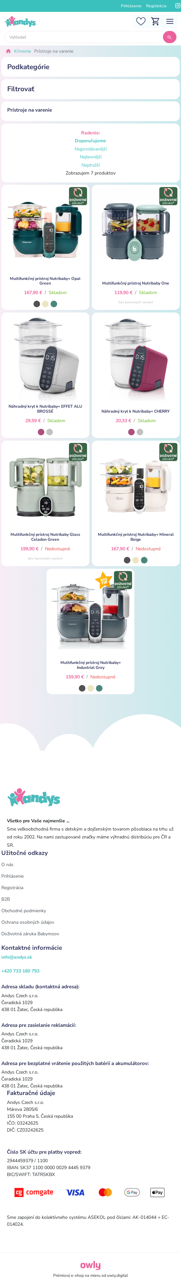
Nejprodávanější (91, 149)
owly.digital (117, 1275)
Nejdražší (90, 165)
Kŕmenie (22, 51)
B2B (5, 899)
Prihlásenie (131, 6)
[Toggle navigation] (169, 21)
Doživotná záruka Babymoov (30, 934)
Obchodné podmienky (23, 911)
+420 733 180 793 (20, 971)
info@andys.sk (16, 957)
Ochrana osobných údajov (27, 922)
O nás (7, 865)
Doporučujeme (90, 141)
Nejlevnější (91, 157)
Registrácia (156, 6)
